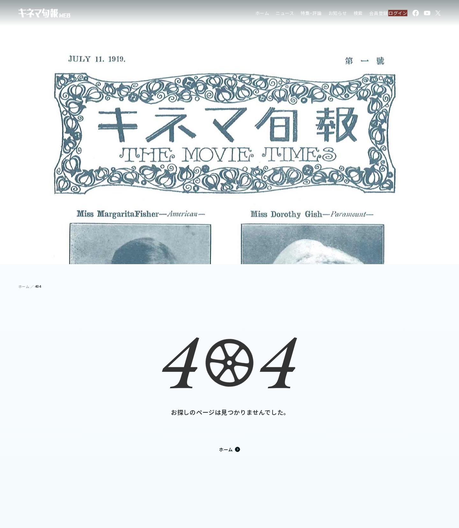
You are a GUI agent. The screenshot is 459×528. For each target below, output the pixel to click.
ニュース (271, 14)
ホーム (249, 14)
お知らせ (324, 14)
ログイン (394, 14)
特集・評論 (298, 14)
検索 (345, 14)
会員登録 (365, 14)
